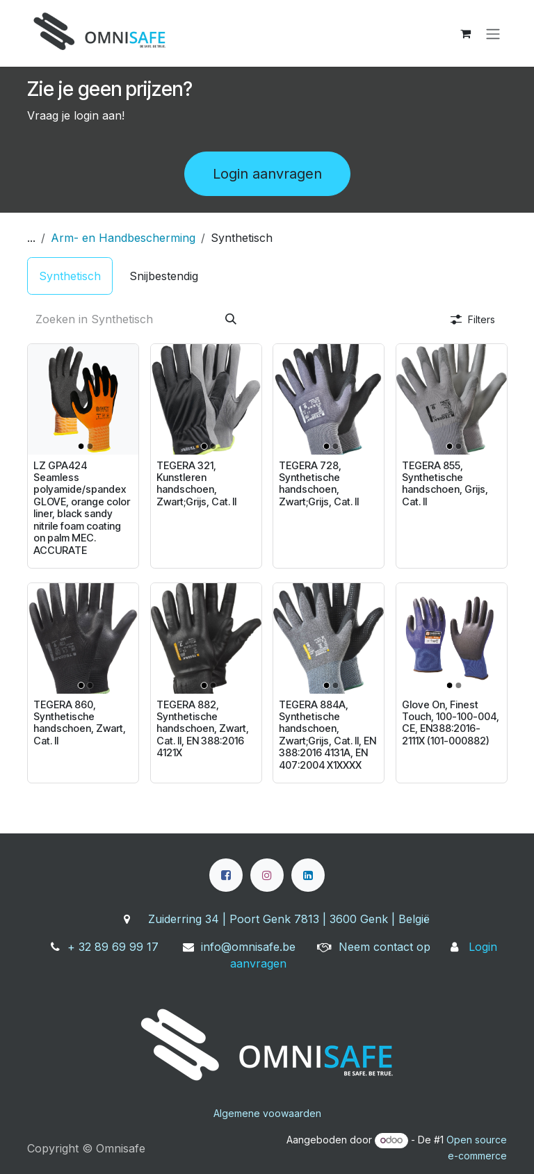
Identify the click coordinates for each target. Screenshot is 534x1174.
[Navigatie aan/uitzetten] (493, 33)
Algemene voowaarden (267, 1113)
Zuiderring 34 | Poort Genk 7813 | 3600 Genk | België (289, 919)
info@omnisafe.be (248, 947)
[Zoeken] (230, 319)
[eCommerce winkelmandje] (465, 33)
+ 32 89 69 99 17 (113, 947)
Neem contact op (384, 947)
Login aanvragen (267, 173)
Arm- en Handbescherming (123, 238)
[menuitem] (70, 276)
